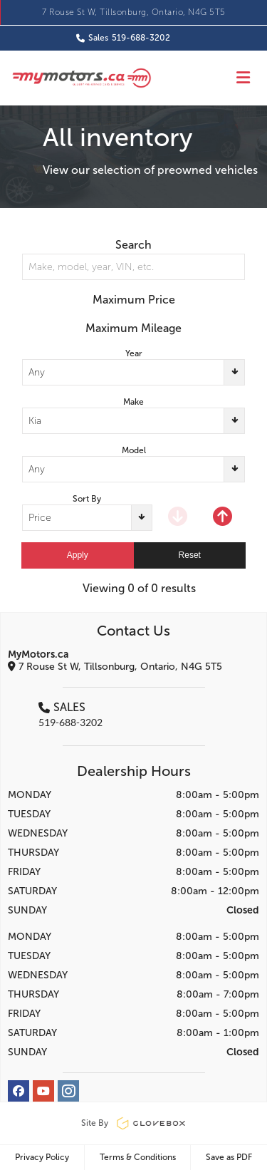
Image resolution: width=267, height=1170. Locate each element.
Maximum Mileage (133, 328)
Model (134, 450)
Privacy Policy (42, 1157)
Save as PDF (229, 1157)
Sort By (87, 499)
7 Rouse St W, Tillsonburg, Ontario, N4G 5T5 (134, 12)
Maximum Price (134, 299)
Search (133, 245)
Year (133, 353)
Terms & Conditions (138, 1157)
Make (133, 402)
